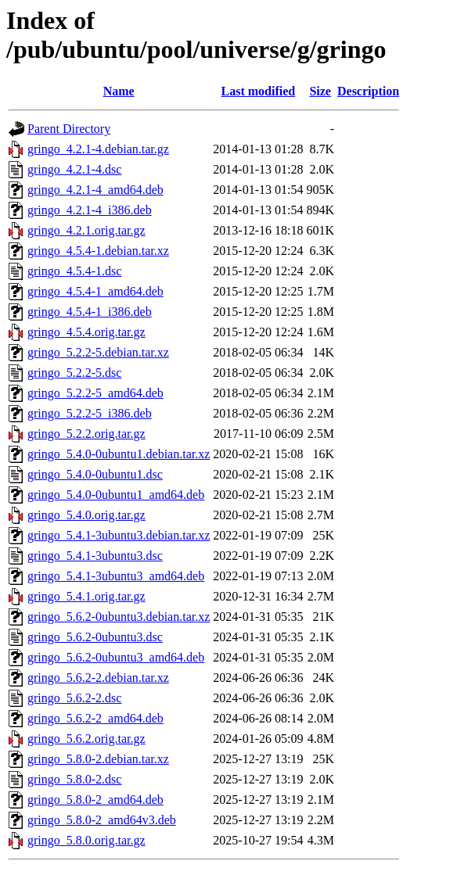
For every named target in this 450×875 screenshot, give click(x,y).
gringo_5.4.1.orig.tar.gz (86, 596)
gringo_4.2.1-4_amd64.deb (95, 189)
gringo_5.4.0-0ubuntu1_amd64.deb (115, 494)
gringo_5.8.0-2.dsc (74, 779)
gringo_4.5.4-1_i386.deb (89, 311)
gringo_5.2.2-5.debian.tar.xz (98, 352)
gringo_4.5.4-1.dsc (74, 271)
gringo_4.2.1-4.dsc (74, 169)
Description (368, 91)
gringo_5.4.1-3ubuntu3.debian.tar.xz (118, 535)
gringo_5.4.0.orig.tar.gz (86, 515)
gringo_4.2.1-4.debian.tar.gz (98, 149)
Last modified (258, 91)
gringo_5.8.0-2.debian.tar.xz (98, 759)
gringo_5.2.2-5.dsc (74, 372)
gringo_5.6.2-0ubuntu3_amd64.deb (115, 657)
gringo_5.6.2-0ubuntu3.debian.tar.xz (118, 616)
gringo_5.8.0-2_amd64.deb (95, 799)
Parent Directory (68, 128)
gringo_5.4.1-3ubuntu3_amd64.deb (115, 576)
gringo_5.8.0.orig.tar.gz (86, 840)
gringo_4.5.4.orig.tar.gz (86, 332)
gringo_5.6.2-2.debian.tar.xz (98, 677)
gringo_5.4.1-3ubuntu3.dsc (95, 555)
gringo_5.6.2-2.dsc (74, 698)
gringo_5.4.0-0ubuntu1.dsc (95, 474)
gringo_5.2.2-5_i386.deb (89, 413)
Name (119, 91)
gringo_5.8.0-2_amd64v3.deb (101, 820)
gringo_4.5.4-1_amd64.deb (95, 291)
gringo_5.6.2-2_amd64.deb (95, 718)
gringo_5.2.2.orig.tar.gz (86, 433)
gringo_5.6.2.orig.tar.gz (86, 738)
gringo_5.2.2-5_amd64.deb (95, 393)
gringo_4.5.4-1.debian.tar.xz (98, 250)
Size (320, 91)
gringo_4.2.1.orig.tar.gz (86, 230)
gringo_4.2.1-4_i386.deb (89, 210)
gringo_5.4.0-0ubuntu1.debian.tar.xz (118, 454)
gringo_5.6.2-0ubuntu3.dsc (95, 637)
